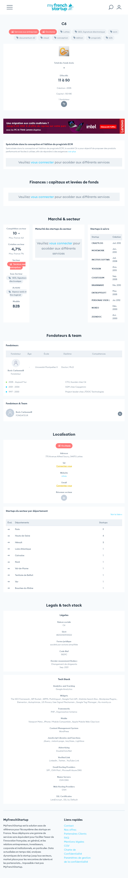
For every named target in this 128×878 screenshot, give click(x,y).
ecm (113, 32)
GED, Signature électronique (90, 32)
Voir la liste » (116, 514)
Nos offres (70, 829)
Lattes (65, 32)
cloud (44, 38)
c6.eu (64, 476)
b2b (109, 38)
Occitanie (48, 32)
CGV (67, 845)
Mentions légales (74, 841)
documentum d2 (25, 38)
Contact (69, 825)
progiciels (94, 38)
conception (61, 38)
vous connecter (42, 162)
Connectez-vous (64, 466)
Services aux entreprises (24, 32)
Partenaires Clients (75, 833)
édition (78, 38)
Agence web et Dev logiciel (17, 293)
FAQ (66, 837)
